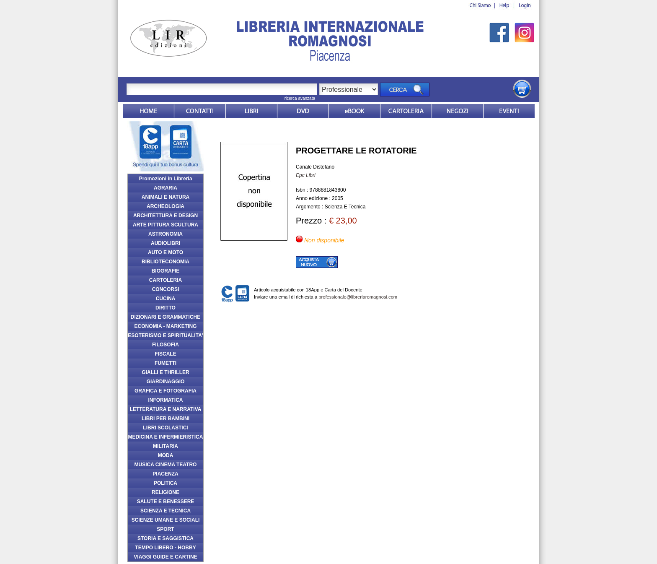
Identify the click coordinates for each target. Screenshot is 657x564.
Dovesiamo (457, 111)
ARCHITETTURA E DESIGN (165, 215)
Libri (251, 111)
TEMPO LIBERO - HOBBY (165, 548)
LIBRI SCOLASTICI (165, 428)
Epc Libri (306, 175)
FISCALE (165, 354)
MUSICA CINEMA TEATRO (166, 465)
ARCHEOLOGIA (165, 206)
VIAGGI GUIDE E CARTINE (165, 557)
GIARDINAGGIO (166, 382)
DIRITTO (165, 308)
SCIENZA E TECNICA (165, 511)
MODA (165, 455)
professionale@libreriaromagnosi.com (357, 296)
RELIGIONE (165, 492)
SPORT (165, 529)
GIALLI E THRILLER (165, 372)
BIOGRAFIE (166, 271)
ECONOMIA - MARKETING (166, 326)
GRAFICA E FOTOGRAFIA (166, 391)
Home (148, 111)
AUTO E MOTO (165, 252)
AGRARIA (165, 188)
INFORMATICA (165, 400)
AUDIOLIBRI (165, 243)
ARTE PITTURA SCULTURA (165, 225)
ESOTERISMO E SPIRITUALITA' (165, 335)
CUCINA (166, 298)
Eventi (509, 111)
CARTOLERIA (165, 280)
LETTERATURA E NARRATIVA (166, 409)
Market (406, 111)
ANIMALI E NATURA (165, 197)
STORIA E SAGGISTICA (165, 538)
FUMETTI (165, 363)
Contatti (199, 111)
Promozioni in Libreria (165, 179)
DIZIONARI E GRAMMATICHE (165, 317)
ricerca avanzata (300, 98)
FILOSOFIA (165, 345)
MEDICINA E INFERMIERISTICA (165, 437)
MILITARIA (165, 446)
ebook (354, 111)
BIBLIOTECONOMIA (165, 262)
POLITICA (165, 483)
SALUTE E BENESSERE (165, 501)
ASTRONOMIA (165, 234)
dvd (302, 111)
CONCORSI (165, 289)
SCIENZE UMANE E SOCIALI (166, 520)
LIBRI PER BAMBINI (165, 418)
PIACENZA (165, 474)
